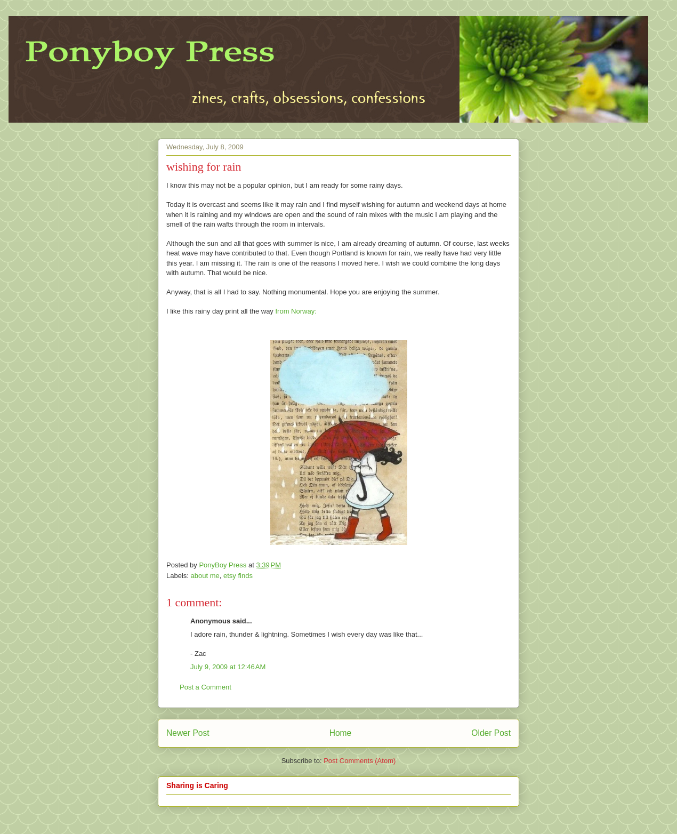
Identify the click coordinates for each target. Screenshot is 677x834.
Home (340, 732)
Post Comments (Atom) (360, 761)
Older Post (491, 732)
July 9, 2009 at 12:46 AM (227, 667)
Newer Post (187, 732)
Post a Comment (205, 687)
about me (205, 576)
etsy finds (238, 576)
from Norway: (295, 311)
